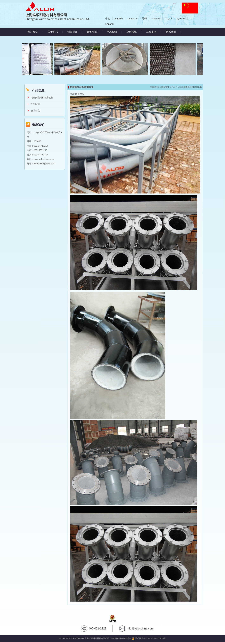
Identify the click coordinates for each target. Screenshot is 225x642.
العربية (168, 18)
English (119, 18)
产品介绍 (112, 31)
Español (109, 24)
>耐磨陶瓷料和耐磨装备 (191, 87)
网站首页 (32, 31)
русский (181, 18)
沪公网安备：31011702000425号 (149, 638)
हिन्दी (144, 18)
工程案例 (151, 31)
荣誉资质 (72, 31)
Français (156, 18)
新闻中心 (92, 31)
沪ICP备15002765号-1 (121, 638)
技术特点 (35, 110)
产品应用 (35, 104)
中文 (107, 18)
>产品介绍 (175, 87)
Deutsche (132, 18)
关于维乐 (53, 31)
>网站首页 (165, 87)
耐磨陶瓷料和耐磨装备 (42, 97)
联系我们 (171, 31)
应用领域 (131, 31)
